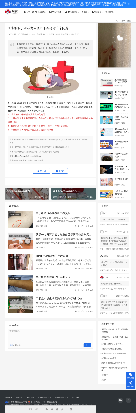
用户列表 (8, 397)
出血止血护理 (36, 34)
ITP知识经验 (74, 12)
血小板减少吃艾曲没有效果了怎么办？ (120, 289)
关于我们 (19, 397)
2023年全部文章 (61, 397)
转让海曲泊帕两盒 (108, 358)
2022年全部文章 (44, 397)
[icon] (120, 400)
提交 (87, 348)
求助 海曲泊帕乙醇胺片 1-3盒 (113, 363)
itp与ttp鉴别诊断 (121, 179)
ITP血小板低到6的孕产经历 (52, 257)
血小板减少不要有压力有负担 (53, 213)
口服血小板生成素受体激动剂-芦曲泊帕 (59, 301)
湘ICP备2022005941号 (17, 402)
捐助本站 (75, 397)
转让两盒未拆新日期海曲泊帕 (113, 353)
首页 (30, 12)
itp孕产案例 (14, 259)
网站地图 (30, 397)
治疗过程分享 (48, 34)
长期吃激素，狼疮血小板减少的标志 (121, 169)
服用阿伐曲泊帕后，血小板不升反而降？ (121, 82)
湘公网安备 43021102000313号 (44, 402)
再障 (87, 12)
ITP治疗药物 (57, 12)
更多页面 (111, 12)
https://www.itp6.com (29, 405)
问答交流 (99, 12)
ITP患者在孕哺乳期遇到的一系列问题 (121, 132)
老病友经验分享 (61, 34)
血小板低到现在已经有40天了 (53, 279)
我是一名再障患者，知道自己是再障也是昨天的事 (64, 235)
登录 (123, 21)
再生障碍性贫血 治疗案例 (19, 237)
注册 (129, 21)
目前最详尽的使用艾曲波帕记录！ (118, 225)
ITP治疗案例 (41, 12)
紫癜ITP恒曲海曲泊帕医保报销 (117, 249)
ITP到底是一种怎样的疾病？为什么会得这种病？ (121, 107)
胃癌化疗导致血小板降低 (111, 349)
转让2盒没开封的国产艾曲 (112, 344)
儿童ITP (104, 375)
